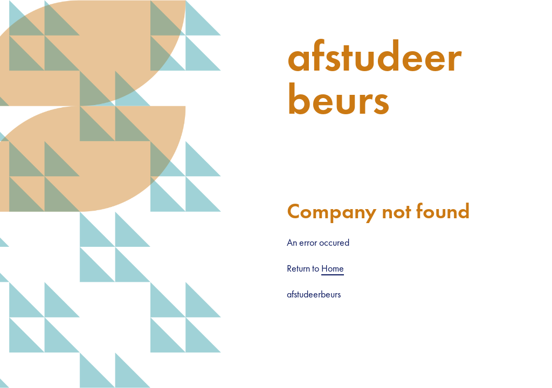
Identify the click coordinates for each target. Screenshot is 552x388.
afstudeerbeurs (374, 77)
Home (332, 268)
